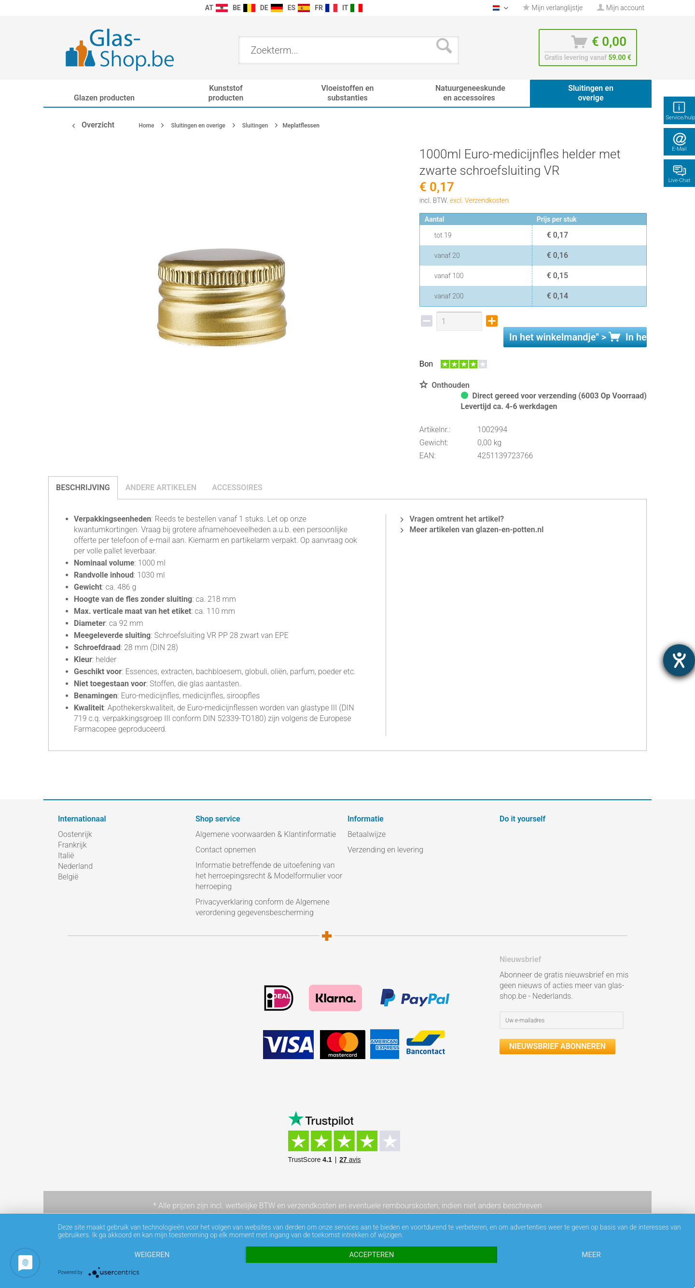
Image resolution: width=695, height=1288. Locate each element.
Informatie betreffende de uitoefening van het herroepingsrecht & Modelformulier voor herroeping (268, 876)
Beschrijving (83, 487)
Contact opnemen (225, 849)
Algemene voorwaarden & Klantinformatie (265, 834)
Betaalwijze (367, 834)
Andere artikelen (161, 487)
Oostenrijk (75, 834)
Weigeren (151, 1254)
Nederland (75, 866)
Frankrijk (72, 844)
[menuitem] (62, 8)
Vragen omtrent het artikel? (452, 519)
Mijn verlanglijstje (553, 8)
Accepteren (371, 1254)
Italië (66, 855)
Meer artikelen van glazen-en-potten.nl (472, 529)
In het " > (578, 337)
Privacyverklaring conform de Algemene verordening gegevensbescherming (262, 907)
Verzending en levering (385, 849)
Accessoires (237, 487)
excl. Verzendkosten (479, 200)
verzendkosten (311, 1205)
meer (591, 1254)
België (68, 876)
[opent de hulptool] (679, 660)
